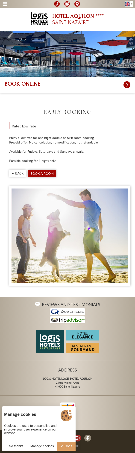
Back (19, 173)
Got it (66, 446)
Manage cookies (42, 446)
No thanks (14, 446)
